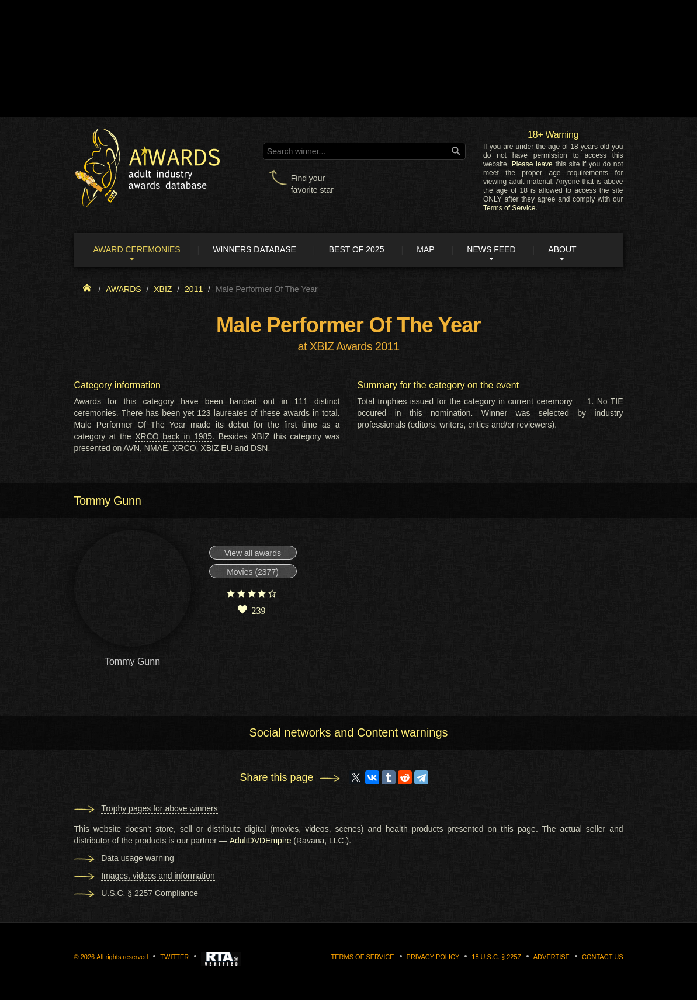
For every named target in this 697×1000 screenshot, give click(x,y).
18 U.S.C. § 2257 (496, 956)
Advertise (551, 956)
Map (429, 250)
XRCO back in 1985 (173, 437)
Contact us (602, 956)
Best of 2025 (359, 250)
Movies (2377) (253, 572)
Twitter (174, 956)
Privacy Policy (433, 956)
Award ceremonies (138, 250)
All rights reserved (122, 956)
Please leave (532, 164)
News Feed (495, 250)
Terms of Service (509, 208)
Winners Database (257, 250)
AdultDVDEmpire (261, 840)
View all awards (252, 553)
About (567, 250)
